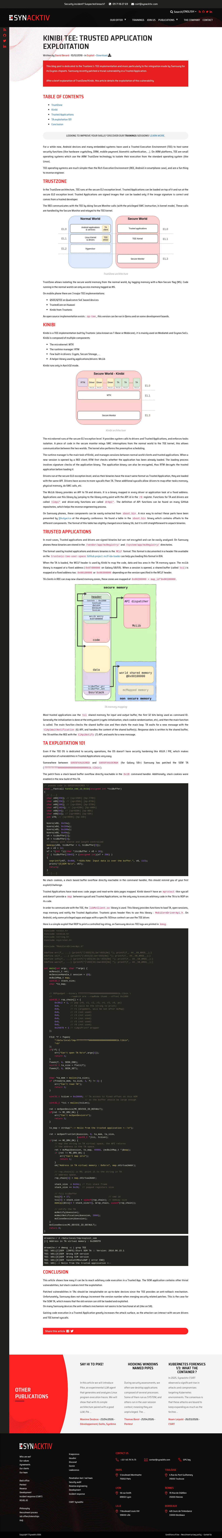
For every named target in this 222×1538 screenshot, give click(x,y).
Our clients (24, 1468)
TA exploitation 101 (61, 119)
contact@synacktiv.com (159, 1459)
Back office (24, 1480)
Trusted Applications (62, 114)
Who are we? (25, 1456)
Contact (208, 20)
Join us (151, 20)
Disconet (73, 1462)
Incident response (77, 1494)
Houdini (72, 1458)
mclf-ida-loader (111, 556)
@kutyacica (64, 518)
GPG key (187, 1459)
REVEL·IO (24, 1500)
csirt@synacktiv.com (146, 4)
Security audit (75, 1482)
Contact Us (208, 1534)
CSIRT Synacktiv (76, 1502)
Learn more (157, 135)
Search (176, 11)
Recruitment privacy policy (191, 1534)
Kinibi (54, 110)
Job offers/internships (29, 1516)
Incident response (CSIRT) (31, 1496)
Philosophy (25, 1508)
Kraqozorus (74, 1454)
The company (192, 20)
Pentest (23, 1484)
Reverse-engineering (78, 1486)
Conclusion (57, 124)
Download (101, 55)
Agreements (25, 1464)
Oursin (72, 1466)
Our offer (118, 20)
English (188, 11)
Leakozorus (74, 1470)
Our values (24, 1460)
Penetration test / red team (81, 1478)
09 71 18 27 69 (120, 4)
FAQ (21, 1520)
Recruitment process (29, 1512)
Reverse (23, 1488)
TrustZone (56, 105)
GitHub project (76, 556)
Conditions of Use (172, 1534)
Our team (24, 1472)
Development (25, 1492)
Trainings (138, 20)
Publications (168, 20)
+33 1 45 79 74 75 (128, 1459)
